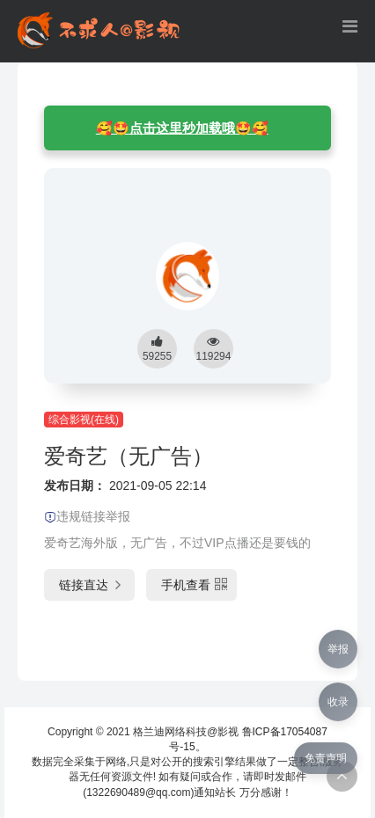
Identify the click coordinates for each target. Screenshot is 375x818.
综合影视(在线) (83, 419)
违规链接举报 (87, 516)
